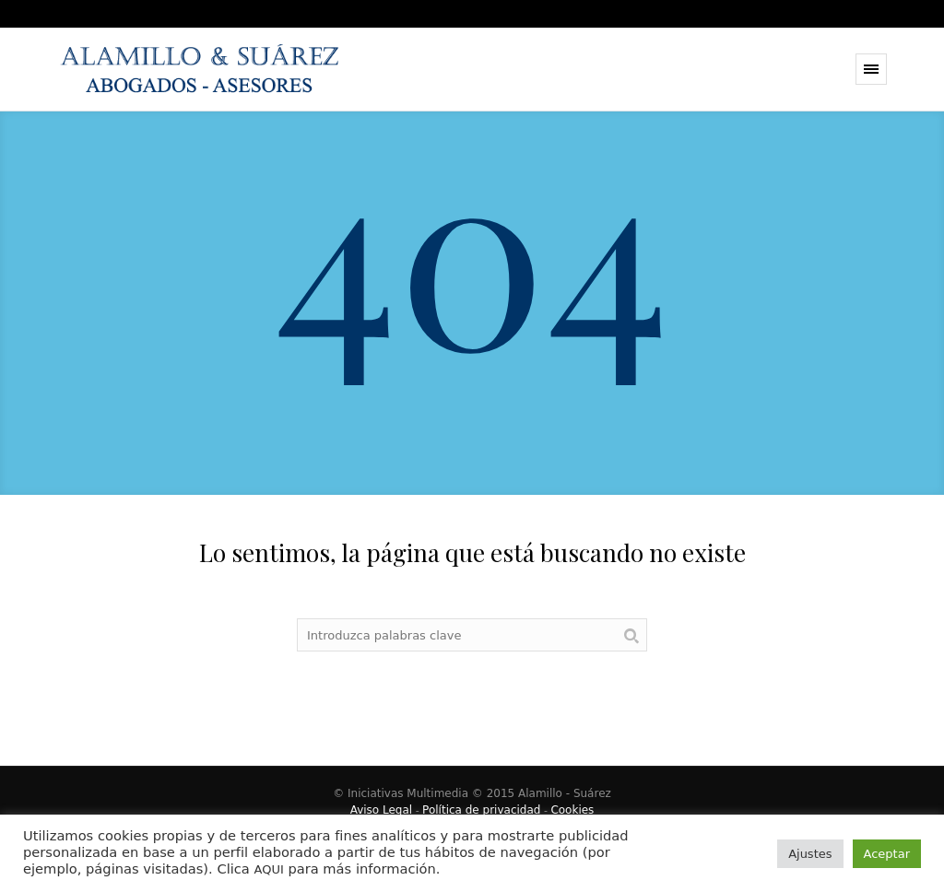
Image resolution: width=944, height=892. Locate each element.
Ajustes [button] (810, 854)
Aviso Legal (381, 810)
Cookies (572, 810)
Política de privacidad (481, 810)
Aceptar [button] (887, 854)
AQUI (268, 869)
